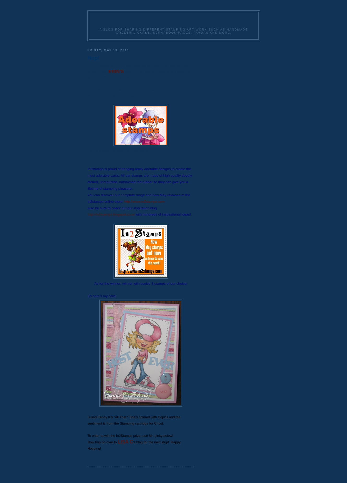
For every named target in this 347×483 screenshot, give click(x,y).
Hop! (93, 58)
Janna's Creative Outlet (174, 21)
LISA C (125, 441)
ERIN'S (116, 71)
